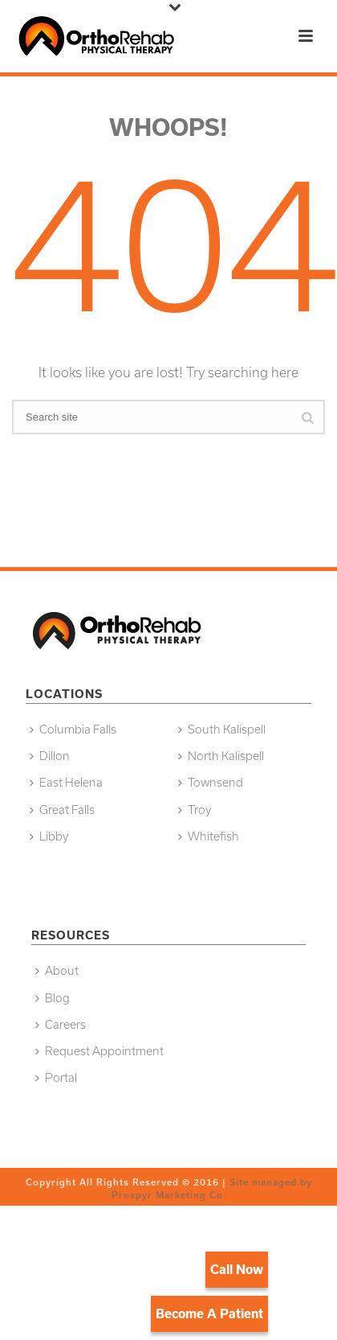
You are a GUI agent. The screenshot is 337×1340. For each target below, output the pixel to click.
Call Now (236, 1269)
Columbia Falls (73, 729)
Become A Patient (209, 1313)
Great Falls (62, 809)
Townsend (210, 782)
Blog (52, 998)
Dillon (50, 755)
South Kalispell (222, 729)
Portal (56, 1077)
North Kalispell (221, 755)
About (57, 970)
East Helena (66, 782)
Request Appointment (99, 1051)
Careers (60, 1024)
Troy (194, 809)
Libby (49, 836)
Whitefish (208, 836)
